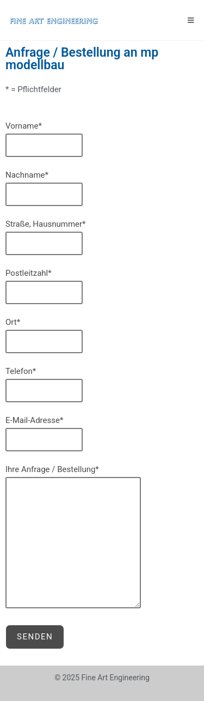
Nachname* (102, 188)
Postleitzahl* (102, 286)
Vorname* (102, 139)
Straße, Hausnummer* (102, 237)
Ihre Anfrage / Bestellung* (102, 536)
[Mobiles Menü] (191, 20)
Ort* (102, 335)
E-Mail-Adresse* (102, 433)
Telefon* (102, 384)
